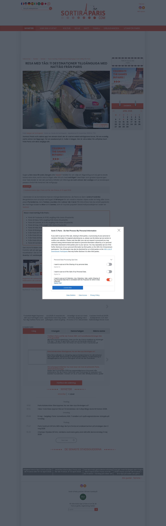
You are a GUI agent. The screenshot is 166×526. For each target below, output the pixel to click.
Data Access (83, 295)
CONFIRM (68, 288)
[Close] (120, 231)
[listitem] (83, 260)
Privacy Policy (95, 295)
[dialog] (83, 263)
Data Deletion (70, 295)
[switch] (109, 264)
